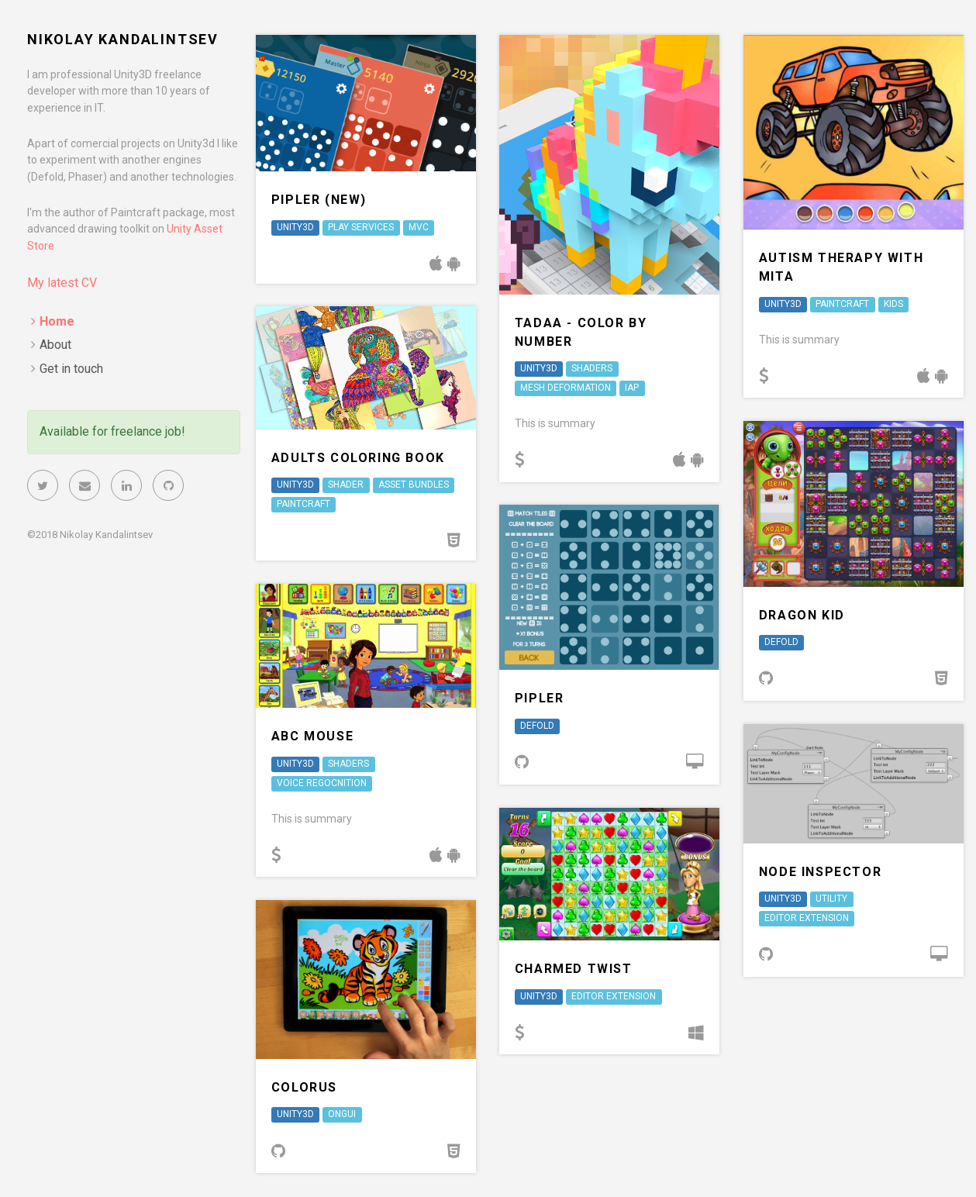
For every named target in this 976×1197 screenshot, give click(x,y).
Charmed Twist (574, 968)
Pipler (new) (319, 199)
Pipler (539, 698)
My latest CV (62, 282)
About (55, 344)
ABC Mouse (312, 736)
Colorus (304, 1087)
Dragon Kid (802, 615)
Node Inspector (820, 871)
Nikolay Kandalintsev (123, 39)
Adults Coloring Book (358, 457)
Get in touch (71, 368)
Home (57, 321)
